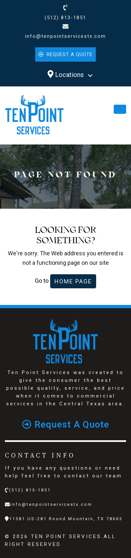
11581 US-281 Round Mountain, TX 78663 (66, 518)
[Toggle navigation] (120, 109)
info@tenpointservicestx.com (65, 36)
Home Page (73, 281)
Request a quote (65, 54)
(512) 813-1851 (65, 18)
